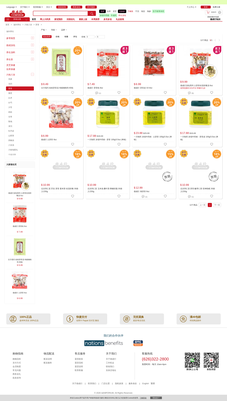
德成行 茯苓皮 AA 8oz (143, 88)
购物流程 (17, 359)
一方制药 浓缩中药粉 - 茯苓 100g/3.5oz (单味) (106, 139)
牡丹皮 (11, 131)
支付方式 (17, 363)
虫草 (109, 11)
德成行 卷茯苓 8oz (141, 191)
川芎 (10, 107)
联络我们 (110, 366)
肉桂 (10, 112)
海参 (149, 11)
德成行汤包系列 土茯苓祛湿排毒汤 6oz (196, 85)
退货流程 (79, 363)
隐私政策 (119, 383)
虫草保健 (10, 69)
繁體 (153, 383)
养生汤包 (122, 15)
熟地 (10, 121)
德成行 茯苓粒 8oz (95, 88)
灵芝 (115, 11)
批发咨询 (17, 378)
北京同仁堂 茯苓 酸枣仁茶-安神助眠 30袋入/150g (197, 190)
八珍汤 (11, 145)
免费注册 (216, 7)
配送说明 (48, 359)
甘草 (10, 117)
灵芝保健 (10, 65)
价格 (57, 37)
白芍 (10, 103)
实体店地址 (111, 370)
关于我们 (25, 7)
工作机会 (110, 363)
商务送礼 (17, 374)
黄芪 (10, 93)
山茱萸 (11, 136)
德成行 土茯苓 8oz (49, 139)
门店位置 (106, 383)
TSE (17, 13)
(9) (191, 92)
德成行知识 (215, 19)
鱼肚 (143, 11)
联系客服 (38, 7)
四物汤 (11, 140)
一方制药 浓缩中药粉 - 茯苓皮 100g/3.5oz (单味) (199, 138)
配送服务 (48, 363)
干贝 (137, 11)
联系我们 (92, 383)
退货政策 (79, 359)
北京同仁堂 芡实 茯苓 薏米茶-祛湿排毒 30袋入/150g (59, 190)
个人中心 (191, 7)
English (145, 383)
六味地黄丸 (13, 150)
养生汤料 (10, 52)
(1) (98, 92)
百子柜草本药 (158, 11)
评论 (75, 37)
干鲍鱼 (130, 11)
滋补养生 (10, 31)
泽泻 (10, 126)
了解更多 (143, 398)
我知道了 (156, 398)
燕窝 (102, 11)
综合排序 (47, 37)
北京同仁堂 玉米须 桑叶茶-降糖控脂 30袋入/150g (104, 190)
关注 (49, 7)
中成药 (113, 15)
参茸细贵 (10, 38)
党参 (10, 79)
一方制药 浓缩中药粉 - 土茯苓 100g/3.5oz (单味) (153, 138)
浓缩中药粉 (104, 15)
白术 (10, 98)
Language (11, 7)
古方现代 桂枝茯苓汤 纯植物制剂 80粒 (57, 88)
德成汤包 (10, 45)
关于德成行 (111, 359)
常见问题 (17, 370)
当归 (10, 84)
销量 (66, 37)
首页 (34, 19)
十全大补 (12, 154)
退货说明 (79, 366)
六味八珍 (10, 74)
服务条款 (133, 383)
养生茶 (9, 59)
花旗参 (122, 11)
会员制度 (17, 366)
